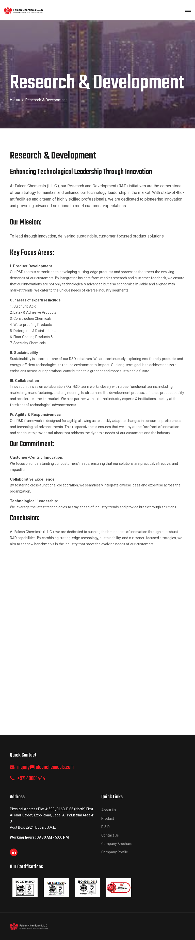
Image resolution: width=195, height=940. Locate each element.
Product (107, 818)
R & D (105, 827)
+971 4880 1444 (31, 778)
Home (15, 99)
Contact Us (110, 835)
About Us (108, 810)
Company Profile (114, 852)
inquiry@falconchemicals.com (45, 767)
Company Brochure (116, 844)
